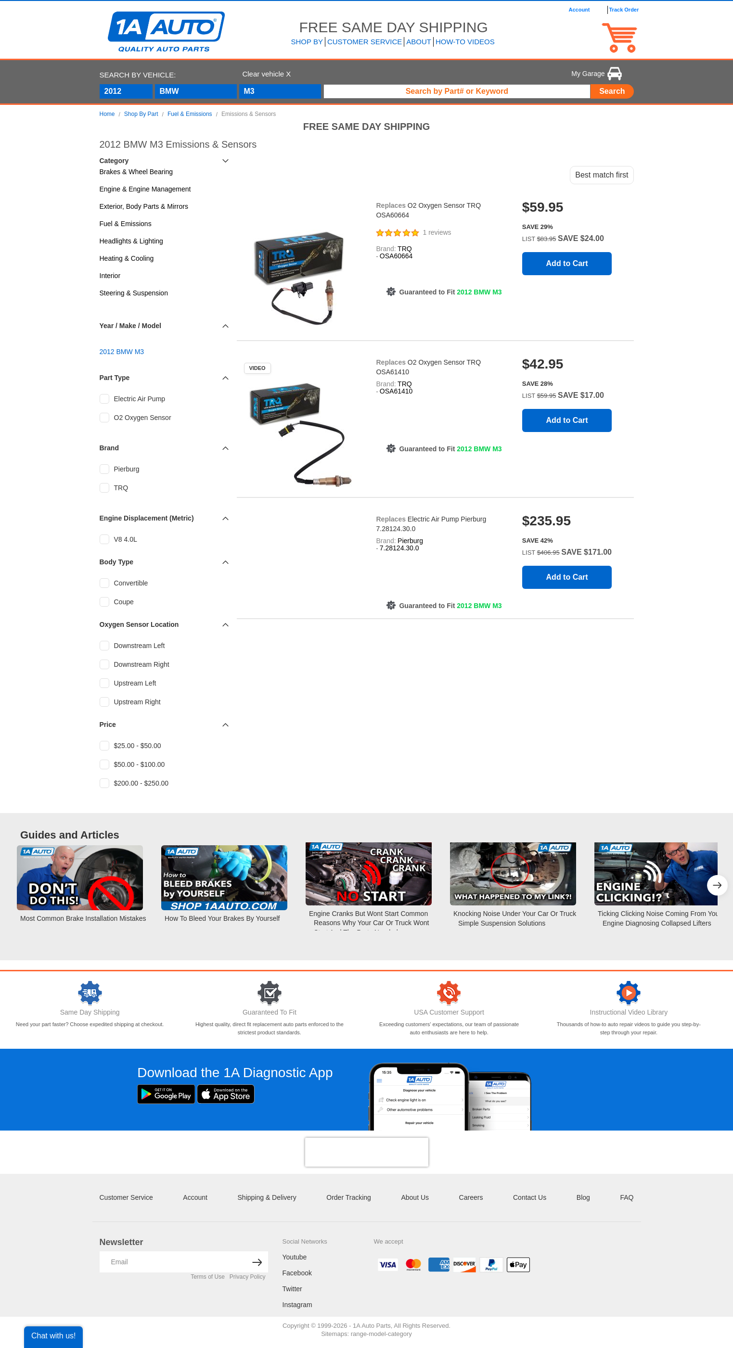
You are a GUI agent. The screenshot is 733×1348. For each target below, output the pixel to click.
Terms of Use (208, 1276)
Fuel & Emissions (126, 224)
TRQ (114, 488)
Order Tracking (348, 1197)
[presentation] (366, 1152)
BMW (169, 91)
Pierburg (120, 469)
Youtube (295, 1257)
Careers (471, 1197)
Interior (110, 276)
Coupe (117, 602)
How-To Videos (465, 42)
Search (612, 91)
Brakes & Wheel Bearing (136, 172)
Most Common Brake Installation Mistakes (83, 918)
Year (107, 326)
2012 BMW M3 (122, 352)
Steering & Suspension (134, 293)
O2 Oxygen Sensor (135, 417)
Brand (109, 448)
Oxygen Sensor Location (139, 624)
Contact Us (529, 1197)
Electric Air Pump (133, 399)
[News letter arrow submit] (257, 1261)
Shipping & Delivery (267, 1197)
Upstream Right (130, 702)
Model (151, 326)
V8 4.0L (118, 539)
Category (114, 161)
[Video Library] (628, 993)
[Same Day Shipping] (89, 993)
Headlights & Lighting (131, 241)
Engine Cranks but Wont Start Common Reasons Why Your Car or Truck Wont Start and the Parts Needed (369, 923)
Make (127, 326)
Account (195, 1197)
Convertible (124, 583)
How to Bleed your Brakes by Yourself (222, 918)
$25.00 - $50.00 (130, 745)
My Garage (596, 73)
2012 (113, 91)
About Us (415, 1197)
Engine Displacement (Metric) (147, 518)
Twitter (292, 1289)
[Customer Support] (449, 993)
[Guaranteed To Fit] (269, 993)
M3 (249, 91)
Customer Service (126, 1197)
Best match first (601, 175)
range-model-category (381, 1333)
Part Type (115, 378)
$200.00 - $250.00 (134, 783)
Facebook (297, 1273)
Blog (583, 1197)
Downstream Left (132, 645)
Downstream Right (134, 664)
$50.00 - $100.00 (132, 764)
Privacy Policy (248, 1276)
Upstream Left (128, 683)
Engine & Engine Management (145, 189)
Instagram (297, 1305)
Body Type (117, 562)
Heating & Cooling (127, 258)
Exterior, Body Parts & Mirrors (144, 206)
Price (108, 724)
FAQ (626, 1197)
